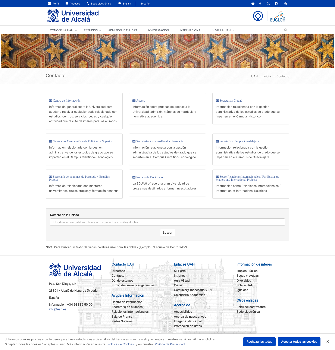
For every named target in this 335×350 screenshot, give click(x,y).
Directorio (118, 271)
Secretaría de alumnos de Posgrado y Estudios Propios (79, 178)
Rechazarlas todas (259, 341)
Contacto (118, 275)
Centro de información (127, 302)
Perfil (53, 3)
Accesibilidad (183, 311)
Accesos (73, 3)
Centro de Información (66, 100)
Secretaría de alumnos (127, 307)
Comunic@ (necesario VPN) (193, 290)
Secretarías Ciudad (230, 100)
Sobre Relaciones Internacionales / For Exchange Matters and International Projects (247, 178)
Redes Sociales (122, 321)
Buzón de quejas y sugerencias (133, 285)
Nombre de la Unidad (64, 215)
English (124, 3)
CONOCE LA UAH (61, 30)
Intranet (179, 275)
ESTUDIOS (91, 30)
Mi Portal (180, 271)
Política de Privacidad (170, 344)
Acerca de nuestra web (190, 316)
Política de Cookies (120, 344)
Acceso (140, 100)
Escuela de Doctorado (149, 177)
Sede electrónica (99, 3)
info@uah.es (57, 309)
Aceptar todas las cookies (299, 341)
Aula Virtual (182, 280)
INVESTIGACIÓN (158, 30)
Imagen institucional (187, 321)
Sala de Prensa (122, 316)
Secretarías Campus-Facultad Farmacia (159, 141)
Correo (178, 285)
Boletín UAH (245, 285)
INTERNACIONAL (191, 30)
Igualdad (242, 290)
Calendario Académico (189, 295)
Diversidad (244, 280)
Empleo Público (247, 271)
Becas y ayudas (248, 275)
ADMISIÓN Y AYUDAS (122, 30)
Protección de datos (188, 326)
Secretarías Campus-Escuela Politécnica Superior (82, 141)
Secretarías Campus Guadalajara (239, 141)
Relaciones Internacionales (130, 311)
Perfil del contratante (251, 307)
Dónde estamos (122, 280)
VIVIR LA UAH (222, 30)
